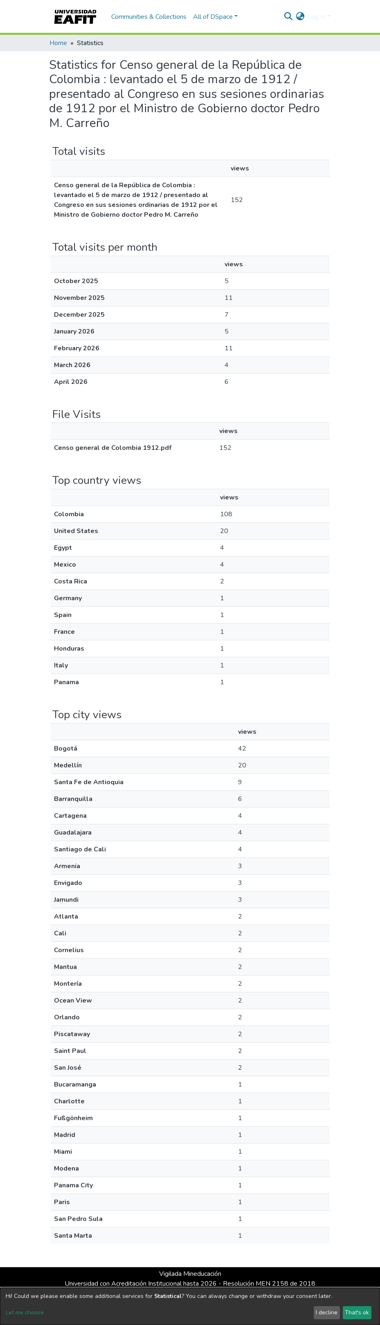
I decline (326, 1312)
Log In (316, 16)
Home (58, 43)
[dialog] (190, 1306)
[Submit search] (288, 17)
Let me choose (25, 1312)
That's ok (357, 1312)
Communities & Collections (149, 16)
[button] (300, 17)
